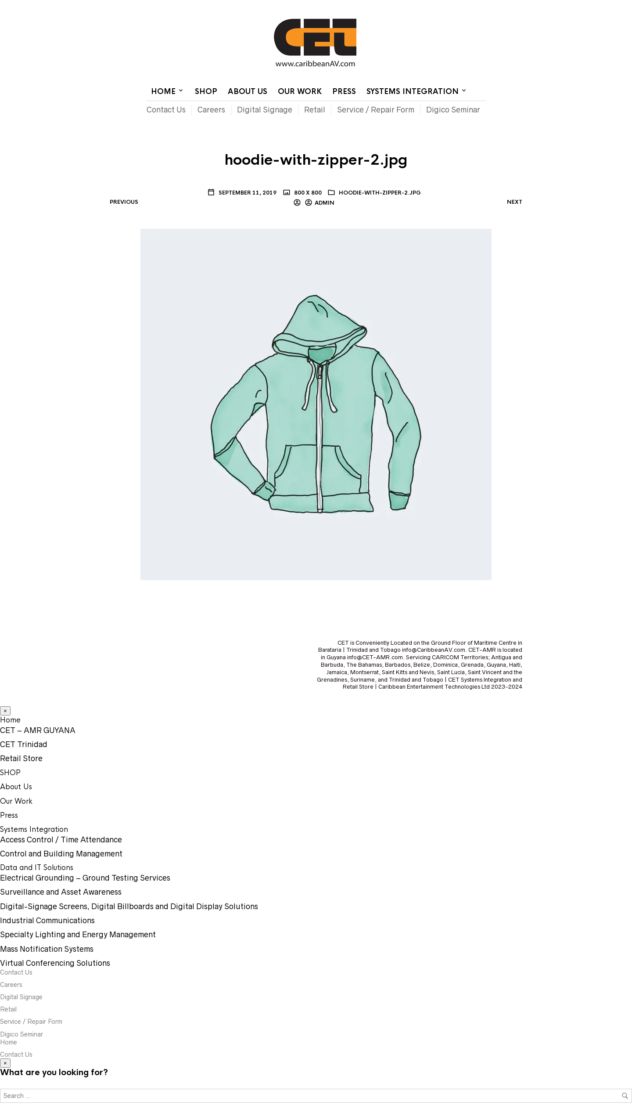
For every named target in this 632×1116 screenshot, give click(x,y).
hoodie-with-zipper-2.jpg (380, 192)
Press (344, 91)
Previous (124, 202)
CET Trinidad (23, 744)
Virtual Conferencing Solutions (55, 963)
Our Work (300, 91)
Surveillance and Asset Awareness (61, 892)
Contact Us (411, 6)
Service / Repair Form (375, 109)
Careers (211, 109)
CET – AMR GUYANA (37, 730)
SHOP (206, 91)
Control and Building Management (61, 853)
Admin (324, 202)
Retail (314, 109)
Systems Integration (412, 91)
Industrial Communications (47, 920)
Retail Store (21, 758)
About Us (247, 91)
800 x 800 (307, 192)
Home (378, 6)
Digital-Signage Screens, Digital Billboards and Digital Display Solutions (129, 906)
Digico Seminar (453, 109)
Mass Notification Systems (46, 949)
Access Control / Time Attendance (61, 839)
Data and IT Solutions (36, 867)
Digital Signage (264, 109)
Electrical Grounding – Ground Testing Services (85, 878)
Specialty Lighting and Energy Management (78, 934)
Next (514, 202)
